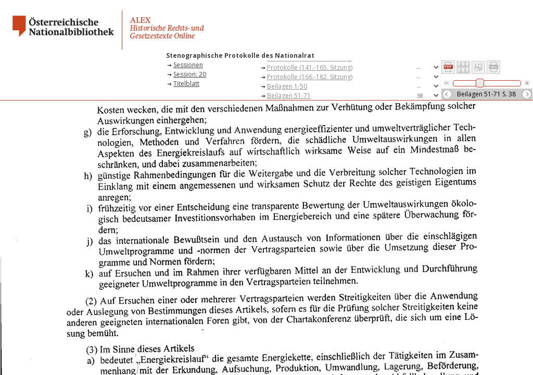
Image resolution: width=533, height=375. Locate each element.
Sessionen (188, 64)
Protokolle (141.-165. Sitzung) (309, 67)
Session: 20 (189, 74)
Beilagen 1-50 (287, 86)
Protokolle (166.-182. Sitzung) (309, 76)
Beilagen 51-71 (289, 95)
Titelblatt (186, 83)
